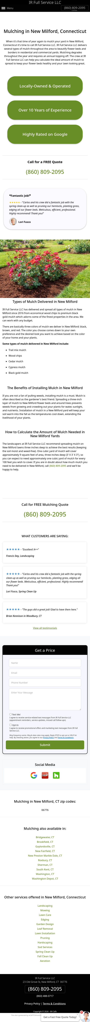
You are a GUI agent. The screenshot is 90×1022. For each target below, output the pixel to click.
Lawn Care (45, 910)
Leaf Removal (45, 923)
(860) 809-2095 (74, 8)
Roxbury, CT (45, 855)
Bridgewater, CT (45, 832)
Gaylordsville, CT (45, 841)
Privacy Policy (48, 732)
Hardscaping (45, 937)
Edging (45, 914)
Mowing (45, 905)
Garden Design (45, 919)
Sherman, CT (45, 859)
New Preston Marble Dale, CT (45, 850)
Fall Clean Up (45, 951)
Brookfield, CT (45, 836)
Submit (45, 740)
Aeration (45, 956)
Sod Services (45, 942)
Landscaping (45, 900)
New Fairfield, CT (45, 846)
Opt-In (15, 720)
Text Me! (16, 709)
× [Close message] (77, 1014)
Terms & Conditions (66, 732)
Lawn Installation (45, 928)
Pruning (45, 933)
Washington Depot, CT (45, 873)
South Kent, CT (45, 864)
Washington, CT (45, 869)
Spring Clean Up (45, 946)
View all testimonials (45, 623)
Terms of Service (68, 1010)
